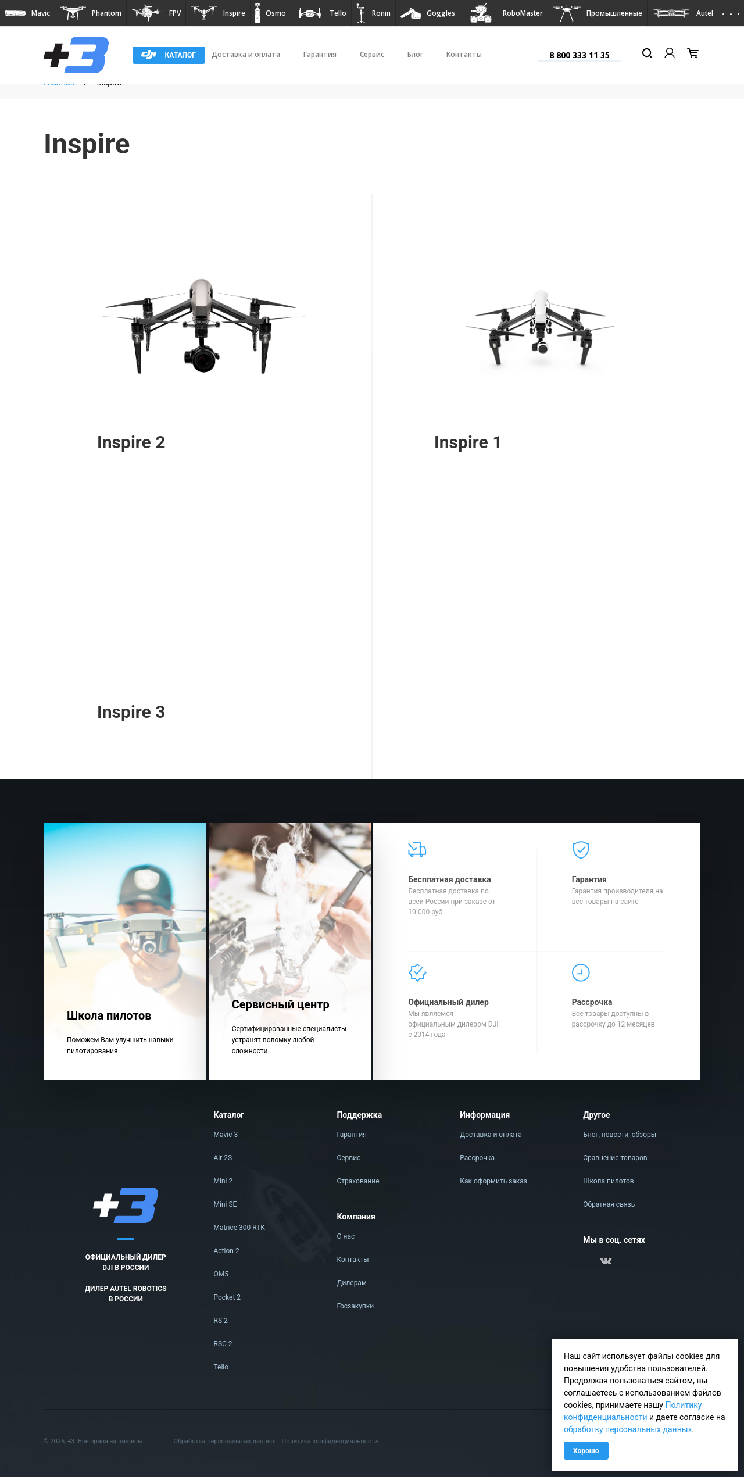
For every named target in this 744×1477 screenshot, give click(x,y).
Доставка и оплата (246, 54)
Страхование (358, 1181)
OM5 (221, 1274)
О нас (346, 1236)
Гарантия (320, 54)
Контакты (464, 54)
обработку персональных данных (628, 1429)
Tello (221, 1367)
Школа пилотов (608, 1181)
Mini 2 (223, 1181)
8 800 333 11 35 (579, 54)
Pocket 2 (227, 1297)
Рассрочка (477, 1158)
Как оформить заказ (493, 1181)
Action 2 (226, 1251)
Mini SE (225, 1204)
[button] (27, 13)
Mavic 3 (226, 1135)
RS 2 (221, 1321)
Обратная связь (609, 1204)
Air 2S (223, 1158)
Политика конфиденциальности (329, 1441)
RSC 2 (223, 1344)
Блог (415, 54)
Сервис (372, 54)
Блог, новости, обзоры (619, 1135)
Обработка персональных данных (224, 1441)
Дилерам (351, 1283)
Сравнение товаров (615, 1158)
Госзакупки (355, 1306)
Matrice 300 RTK (239, 1228)
